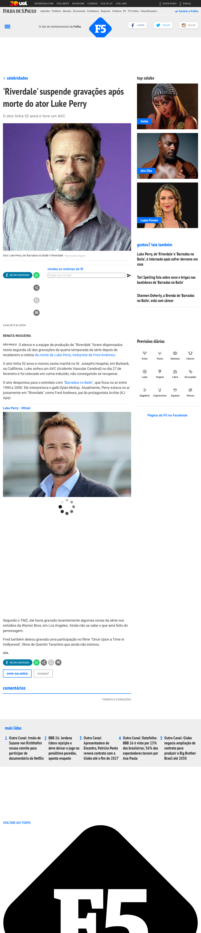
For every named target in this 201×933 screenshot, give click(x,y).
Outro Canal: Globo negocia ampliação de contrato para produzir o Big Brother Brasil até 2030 (180, 748)
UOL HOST (63, 3)
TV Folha (133, 11)
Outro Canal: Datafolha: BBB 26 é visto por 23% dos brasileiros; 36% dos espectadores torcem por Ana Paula (140, 748)
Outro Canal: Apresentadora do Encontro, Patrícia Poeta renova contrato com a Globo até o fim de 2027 (101, 748)
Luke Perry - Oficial (16, 408)
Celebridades (17, 78)
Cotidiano (93, 11)
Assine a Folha (186, 11)
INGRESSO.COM (44, 3)
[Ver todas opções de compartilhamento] (17, 275)
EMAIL (185, 4)
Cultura (116, 11)
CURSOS (93, 3)
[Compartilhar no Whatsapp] (36, 275)
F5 (124, 11)
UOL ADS (121, 3)
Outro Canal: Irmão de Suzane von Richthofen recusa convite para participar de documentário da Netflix (26, 748)
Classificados (149, 11)
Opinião (45, 11)
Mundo (67, 11)
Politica (56, 11)
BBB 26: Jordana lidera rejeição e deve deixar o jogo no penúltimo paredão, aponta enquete (63, 748)
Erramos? (43, 673)
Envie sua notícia (17, 673)
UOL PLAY (106, 3)
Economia (79, 11)
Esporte (105, 11)
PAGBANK (78, 3)
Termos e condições (116, 699)
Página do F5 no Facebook (167, 415)
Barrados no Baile (78, 382)
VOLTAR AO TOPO (18, 822)
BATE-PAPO (167, 4)
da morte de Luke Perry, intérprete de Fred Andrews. (75, 355)
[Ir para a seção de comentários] (36, 313)
